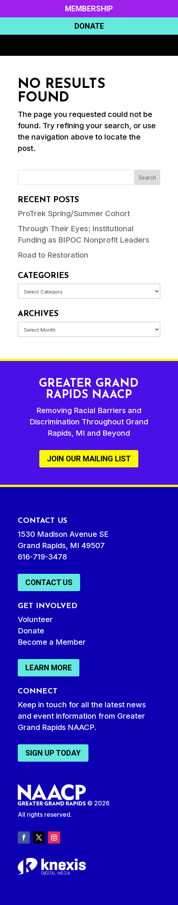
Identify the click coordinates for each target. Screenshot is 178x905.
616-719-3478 (42, 556)
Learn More (48, 667)
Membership (89, 8)
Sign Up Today (53, 752)
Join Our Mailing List (89, 458)
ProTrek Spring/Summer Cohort (74, 213)
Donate (89, 26)
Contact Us (49, 582)
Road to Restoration (53, 255)
